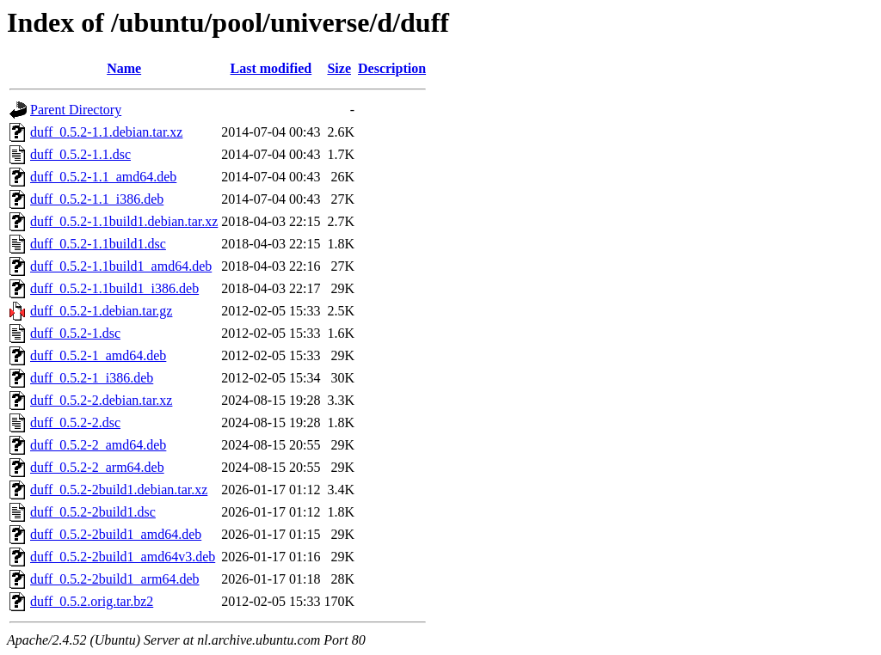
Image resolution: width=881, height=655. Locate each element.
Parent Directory (75, 109)
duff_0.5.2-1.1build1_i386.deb (114, 288)
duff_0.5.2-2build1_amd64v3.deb (122, 556)
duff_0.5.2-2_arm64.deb (97, 467)
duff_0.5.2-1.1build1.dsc (98, 243)
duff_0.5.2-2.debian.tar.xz (101, 400)
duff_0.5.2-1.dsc (75, 333)
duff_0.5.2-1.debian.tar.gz (101, 310)
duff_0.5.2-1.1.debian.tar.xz (106, 132)
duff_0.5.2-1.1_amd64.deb (103, 176)
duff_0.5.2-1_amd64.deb (98, 355)
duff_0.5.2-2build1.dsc (93, 512)
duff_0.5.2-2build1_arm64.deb (115, 579)
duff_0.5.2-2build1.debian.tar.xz (118, 489)
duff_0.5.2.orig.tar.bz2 (91, 601)
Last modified (271, 68)
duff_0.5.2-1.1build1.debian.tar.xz (124, 221)
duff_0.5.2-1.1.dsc (80, 154)
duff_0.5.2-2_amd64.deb (98, 445)
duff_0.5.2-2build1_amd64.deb (115, 534)
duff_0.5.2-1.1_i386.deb (96, 199)
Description (392, 68)
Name (124, 68)
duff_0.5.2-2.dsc (75, 422)
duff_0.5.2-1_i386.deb (91, 377)
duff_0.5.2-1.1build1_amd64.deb (121, 266)
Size (339, 68)
